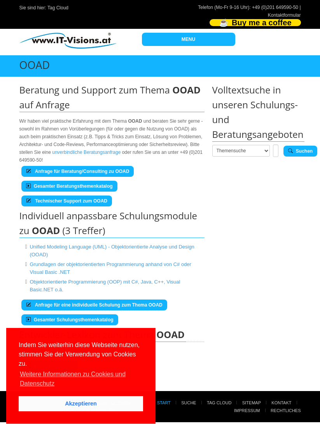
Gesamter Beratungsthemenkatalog (69, 186)
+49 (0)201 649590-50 (275, 7)
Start (164, 402)
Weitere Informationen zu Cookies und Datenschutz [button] (73, 379)
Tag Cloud (57, 8)
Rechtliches (286, 410)
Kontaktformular (284, 15)
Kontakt (281, 402)
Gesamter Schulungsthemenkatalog (70, 319)
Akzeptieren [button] (81, 403)
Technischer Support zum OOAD (66, 201)
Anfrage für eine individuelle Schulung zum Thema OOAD (94, 305)
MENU (188, 39)
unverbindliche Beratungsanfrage (86, 152)
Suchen (300, 151)
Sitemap (251, 402)
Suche (188, 402)
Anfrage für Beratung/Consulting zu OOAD (77, 171)
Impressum (247, 410)
